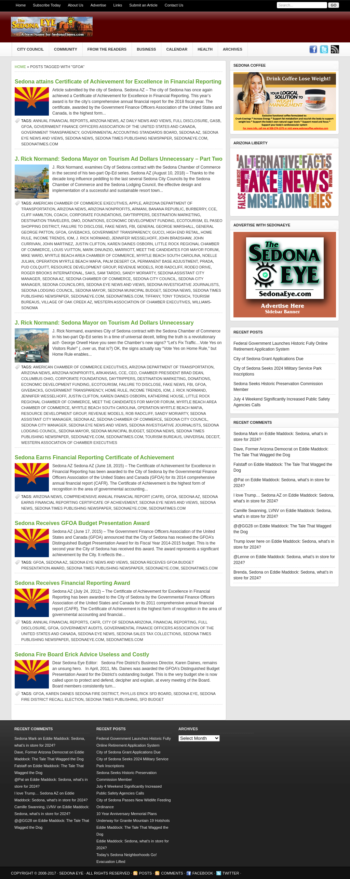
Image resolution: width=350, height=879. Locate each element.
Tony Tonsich (176, 296)
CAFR (95, 622)
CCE (212, 209)
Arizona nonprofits (109, 209)
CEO (133, 373)
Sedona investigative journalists (182, 285)
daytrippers (136, 215)
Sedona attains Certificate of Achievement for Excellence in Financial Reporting (118, 81)
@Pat (238, 479)
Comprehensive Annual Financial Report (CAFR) (114, 497)
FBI (132, 226)
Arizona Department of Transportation (171, 367)
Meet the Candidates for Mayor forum (177, 250)
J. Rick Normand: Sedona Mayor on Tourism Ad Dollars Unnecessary (104, 323)
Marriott (124, 250)
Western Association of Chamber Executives (142, 302)
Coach (61, 215)
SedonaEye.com (190, 138)
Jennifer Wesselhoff (134, 238)
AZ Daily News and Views (145, 121)
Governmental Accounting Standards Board (129, 132)
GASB (215, 121)
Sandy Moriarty (139, 273)
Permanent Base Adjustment (167, 261)
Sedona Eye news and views (115, 285)
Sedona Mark (245, 433)
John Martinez (58, 244)
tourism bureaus (163, 437)
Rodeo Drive (198, 267)
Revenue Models (135, 267)
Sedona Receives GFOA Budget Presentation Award (82, 523)
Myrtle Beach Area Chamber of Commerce (89, 255)
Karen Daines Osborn (130, 244)
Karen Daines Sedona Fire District (82, 694)
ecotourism (189, 221)
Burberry (196, 209)
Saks (90, 273)
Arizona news (104, 121)
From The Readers (107, 49)
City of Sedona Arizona (126, 622)
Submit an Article (143, 5)
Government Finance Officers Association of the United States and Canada (114, 126)
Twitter (231, 873)
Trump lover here (249, 541)
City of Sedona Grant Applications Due (268, 358)
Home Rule (116, 390)
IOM (70, 238)
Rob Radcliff (168, 267)
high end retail (182, 232)
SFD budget (151, 699)
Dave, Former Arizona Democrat (262, 449)
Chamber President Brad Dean (171, 373)
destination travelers (45, 221)
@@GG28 (243, 526)
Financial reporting (174, 622)
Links (117, 5)
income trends (49, 238)
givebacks (79, 232)
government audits (81, 628)
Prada (206, 261)
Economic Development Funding (140, 221)
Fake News (116, 226)
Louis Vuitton (66, 250)
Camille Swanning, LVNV (256, 510)
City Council (30, 49)
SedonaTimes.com (39, 144)
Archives (232, 49)
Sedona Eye (185, 694)
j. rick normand (93, 238)
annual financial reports (60, 121)
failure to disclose (82, 226)
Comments (172, 873)
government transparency (50, 132)
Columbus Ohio (37, 379)
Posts (145, 873)
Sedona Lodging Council (47, 290)
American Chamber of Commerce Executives (80, 203)
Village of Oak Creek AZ (66, 302)
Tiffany (152, 296)
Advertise (98, 5)
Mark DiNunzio (98, 250)
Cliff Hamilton (36, 215)
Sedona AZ (189, 132)
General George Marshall (165, 226)
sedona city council (154, 279)
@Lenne (241, 556)
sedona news (79, 138)
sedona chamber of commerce (98, 279)
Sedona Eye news (96, 634)
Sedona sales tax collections (149, 634)
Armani (139, 209)
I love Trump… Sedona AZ (257, 495)
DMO (75, 221)
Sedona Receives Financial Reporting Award (72, 583)
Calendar (176, 49)
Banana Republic (166, 209)
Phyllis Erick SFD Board (145, 694)
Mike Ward (32, 255)
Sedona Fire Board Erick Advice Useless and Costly (82, 654)
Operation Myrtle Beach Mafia (68, 261)
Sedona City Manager (43, 425)
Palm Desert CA (119, 261)
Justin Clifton (90, 244)
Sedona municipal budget (134, 290)
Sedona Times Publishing (111, 699)
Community (65, 49)
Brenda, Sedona (248, 572)
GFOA (26, 126)
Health (205, 49)
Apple (135, 203)
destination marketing (176, 215)
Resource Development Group (83, 267)
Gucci (158, 232)
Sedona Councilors (63, 285)
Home (21, 5)
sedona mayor (90, 290)
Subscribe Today (46, 5)
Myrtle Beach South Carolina (168, 255)
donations (93, 221)
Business (146, 49)
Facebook (202, 873)
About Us (75, 5)
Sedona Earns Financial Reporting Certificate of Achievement (94, 457)
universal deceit (201, 437)
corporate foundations (95, 215)
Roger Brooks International (52, 273)
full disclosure (190, 121)
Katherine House (166, 396)
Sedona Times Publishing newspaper (133, 138)
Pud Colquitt (35, 267)
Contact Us (174, 5)
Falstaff (240, 464)
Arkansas (106, 373)
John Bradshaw (175, 238)
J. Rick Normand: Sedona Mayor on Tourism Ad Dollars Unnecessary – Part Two (119, 159)
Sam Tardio (108, 273)
